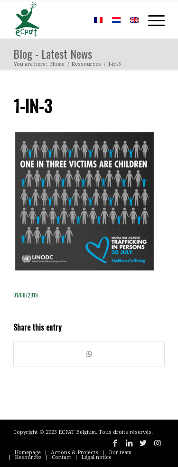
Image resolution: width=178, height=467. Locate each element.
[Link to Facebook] (115, 443)
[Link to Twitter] (143, 443)
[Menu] (152, 19)
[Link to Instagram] (157, 443)
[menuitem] (75, 19)
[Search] (75, 19)
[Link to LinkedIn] (129, 443)
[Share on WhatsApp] (89, 354)
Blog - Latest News (52, 53)
